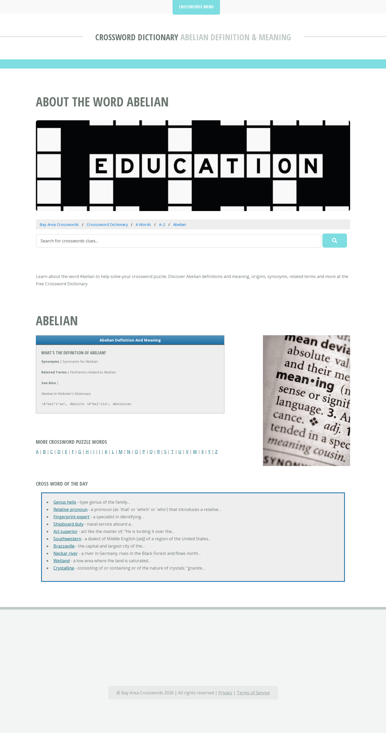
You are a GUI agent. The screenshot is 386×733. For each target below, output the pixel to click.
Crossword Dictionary (136, 37)
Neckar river (65, 553)
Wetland (61, 561)
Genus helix (64, 502)
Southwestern (67, 539)
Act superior (65, 531)
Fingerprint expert (71, 517)
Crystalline (63, 568)
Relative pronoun (70, 509)
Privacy (225, 693)
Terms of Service (253, 693)
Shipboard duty (68, 524)
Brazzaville (64, 546)
